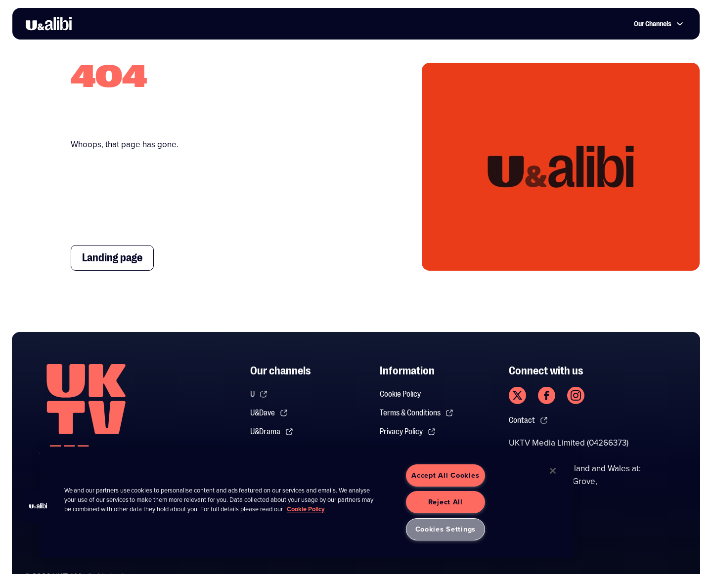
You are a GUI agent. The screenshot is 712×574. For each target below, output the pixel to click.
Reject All (445, 501)
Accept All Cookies (445, 475)
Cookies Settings (445, 529)
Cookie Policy (400, 394)
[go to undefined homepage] (86, 415)
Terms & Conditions (416, 413)
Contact (528, 420)
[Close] (553, 471)
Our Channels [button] (658, 24)
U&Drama (271, 431)
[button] (38, 506)
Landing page (112, 257)
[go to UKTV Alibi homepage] (49, 24)
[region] (307, 502)
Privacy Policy (408, 431)
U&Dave (269, 413)
